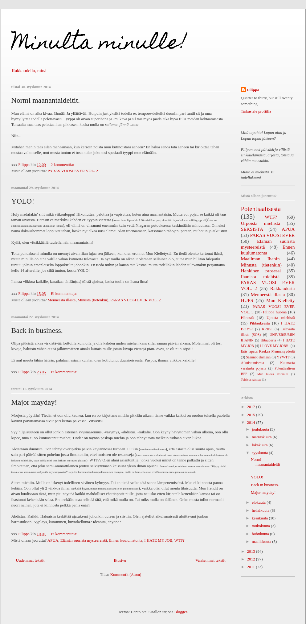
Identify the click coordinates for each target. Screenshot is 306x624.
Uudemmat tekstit (30, 560)
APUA (52, 540)
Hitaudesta (268, 340)
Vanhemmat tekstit (210, 560)
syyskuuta (260, 452)
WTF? (179, 540)
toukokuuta (261, 525)
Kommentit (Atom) (125, 574)
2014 (251, 422)
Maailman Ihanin (260, 258)
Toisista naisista (251, 379)
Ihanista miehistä (260, 276)
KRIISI (267, 329)
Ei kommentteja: (65, 293)
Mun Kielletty (280, 300)
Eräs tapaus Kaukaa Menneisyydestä (268, 351)
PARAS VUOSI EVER (272, 235)
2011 (251, 566)
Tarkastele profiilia (256, 111)
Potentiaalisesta (261, 208)
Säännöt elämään (258, 357)
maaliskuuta (262, 541)
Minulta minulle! (99, 44)
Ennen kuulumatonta (125, 540)
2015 (251, 414)
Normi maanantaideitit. (45, 100)
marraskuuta (262, 437)
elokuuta (259, 502)
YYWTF (283, 357)
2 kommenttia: (63, 164)
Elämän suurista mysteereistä (83, 540)
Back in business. (37, 330)
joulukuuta (261, 429)
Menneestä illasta (62, 300)
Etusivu (120, 560)
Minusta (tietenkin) (93, 300)
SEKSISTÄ (252, 229)
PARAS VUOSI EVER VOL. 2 (73, 170)
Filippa (253, 90)
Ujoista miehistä (281, 317)
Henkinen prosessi (261, 270)
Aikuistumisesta (252, 363)
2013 (251, 551)
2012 (251, 559)
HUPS (247, 300)
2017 (251, 406)
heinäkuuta (261, 510)
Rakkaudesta (282, 288)
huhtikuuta (261, 533)
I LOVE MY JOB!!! (275, 346)
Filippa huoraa (275, 312)
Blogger (180, 612)
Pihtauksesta (260, 323)
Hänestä (247, 317)
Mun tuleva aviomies (272, 374)
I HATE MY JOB (158, 540)
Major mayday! (34, 402)
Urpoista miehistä (260, 223)
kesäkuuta (260, 518)
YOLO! (23, 201)
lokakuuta (260, 445)
